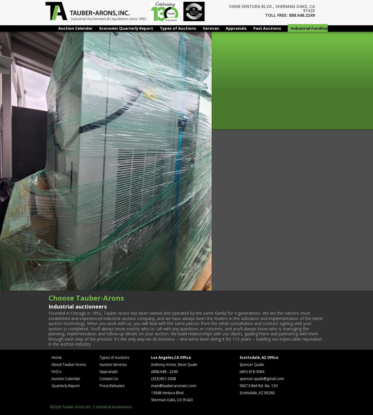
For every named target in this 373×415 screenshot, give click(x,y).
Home (56, 357)
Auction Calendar (75, 28)
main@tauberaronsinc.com (173, 385)
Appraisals (236, 28)
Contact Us (109, 378)
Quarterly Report (65, 385)
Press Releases (112, 385)
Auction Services (113, 364)
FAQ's (56, 371)
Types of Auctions (178, 28)
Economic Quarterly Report (126, 28)
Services (211, 28)
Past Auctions (267, 28)
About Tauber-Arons (68, 364)
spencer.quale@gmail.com (262, 378)
